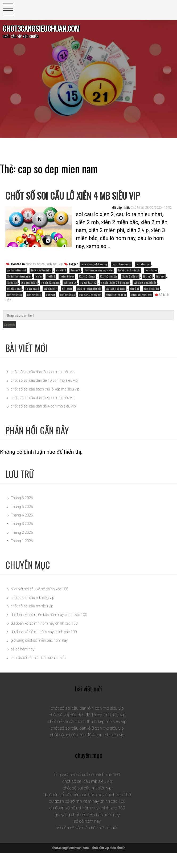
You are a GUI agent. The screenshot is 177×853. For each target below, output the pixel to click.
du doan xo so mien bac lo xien (98, 270)
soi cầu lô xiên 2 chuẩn (145, 282)
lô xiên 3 (147, 276)
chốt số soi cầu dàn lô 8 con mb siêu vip (43, 398)
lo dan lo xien (151, 270)
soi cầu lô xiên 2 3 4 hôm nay (115, 282)
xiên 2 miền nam (14, 295)
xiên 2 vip (50, 295)
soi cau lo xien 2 (88, 282)
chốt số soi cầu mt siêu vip (32, 606)
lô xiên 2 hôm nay (87, 276)
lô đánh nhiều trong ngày (19, 276)
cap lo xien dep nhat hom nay (94, 264)
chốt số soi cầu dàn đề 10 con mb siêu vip (44, 380)
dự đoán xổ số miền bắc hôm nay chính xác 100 (49, 614)
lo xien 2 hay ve (67, 276)
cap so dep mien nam (121, 264)
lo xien (38, 276)
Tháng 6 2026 (22, 498)
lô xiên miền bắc (28, 282)
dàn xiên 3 (61, 270)
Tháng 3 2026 (22, 524)
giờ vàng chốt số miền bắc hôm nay (39, 640)
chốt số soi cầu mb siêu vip (44, 264)
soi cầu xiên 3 (32, 289)
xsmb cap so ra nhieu (116, 295)
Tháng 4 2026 (22, 515)
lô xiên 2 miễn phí (130, 276)
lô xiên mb (12, 282)
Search (9, 325)
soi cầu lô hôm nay (50, 282)
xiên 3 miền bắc (67, 295)
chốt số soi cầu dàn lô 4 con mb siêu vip (43, 372)
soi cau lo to (70, 282)
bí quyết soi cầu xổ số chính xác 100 (39, 589)
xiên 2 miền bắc (151, 289)
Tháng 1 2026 (22, 541)
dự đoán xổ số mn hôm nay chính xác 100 (44, 623)
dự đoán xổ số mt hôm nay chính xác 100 (44, 632)
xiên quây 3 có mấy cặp (90, 295)
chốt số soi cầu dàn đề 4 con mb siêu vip (43, 406)
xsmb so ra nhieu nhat (141, 295)
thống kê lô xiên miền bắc (89, 289)
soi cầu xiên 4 (50, 289)
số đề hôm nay (22, 649)
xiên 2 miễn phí (34, 295)
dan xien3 (75, 270)
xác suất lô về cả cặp (115, 289)
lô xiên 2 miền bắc (108, 276)
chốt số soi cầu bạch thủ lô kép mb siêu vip (45, 389)
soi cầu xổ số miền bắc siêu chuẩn (38, 657)
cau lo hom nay (143, 264)
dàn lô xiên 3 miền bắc (41, 270)
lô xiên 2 (51, 276)
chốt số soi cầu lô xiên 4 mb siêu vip (72, 195)
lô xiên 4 (160, 276)
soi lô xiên (67, 289)
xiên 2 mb (134, 289)
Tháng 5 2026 (22, 507)
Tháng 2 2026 (22, 532)
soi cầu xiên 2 (13, 289)
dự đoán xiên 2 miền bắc (129, 270)
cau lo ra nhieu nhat (16, 270)
